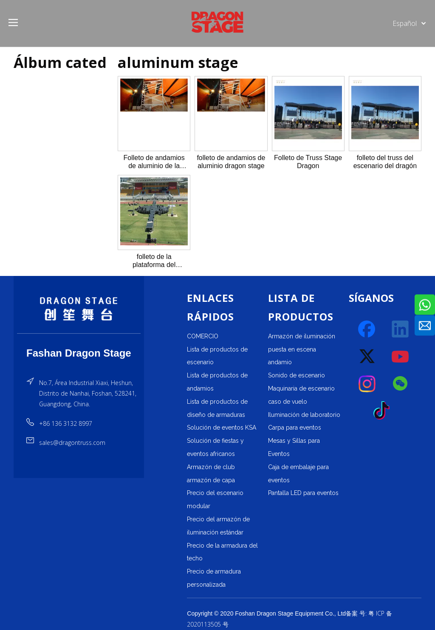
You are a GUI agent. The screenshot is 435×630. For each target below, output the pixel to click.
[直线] (79, 333)
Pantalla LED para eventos (303, 492)
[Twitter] (367, 356)
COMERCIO (202, 336)
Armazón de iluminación (301, 336)
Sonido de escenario (296, 375)
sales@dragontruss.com (72, 443)
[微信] (400, 383)
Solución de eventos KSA (221, 427)
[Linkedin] (400, 329)
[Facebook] (367, 329)
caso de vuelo (287, 401)
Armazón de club (211, 467)
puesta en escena (292, 349)
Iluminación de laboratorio (304, 414)
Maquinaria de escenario (301, 388)
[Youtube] (400, 356)
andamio (280, 362)
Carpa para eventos (294, 427)
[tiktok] (384, 411)
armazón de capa (211, 480)
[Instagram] (367, 383)
